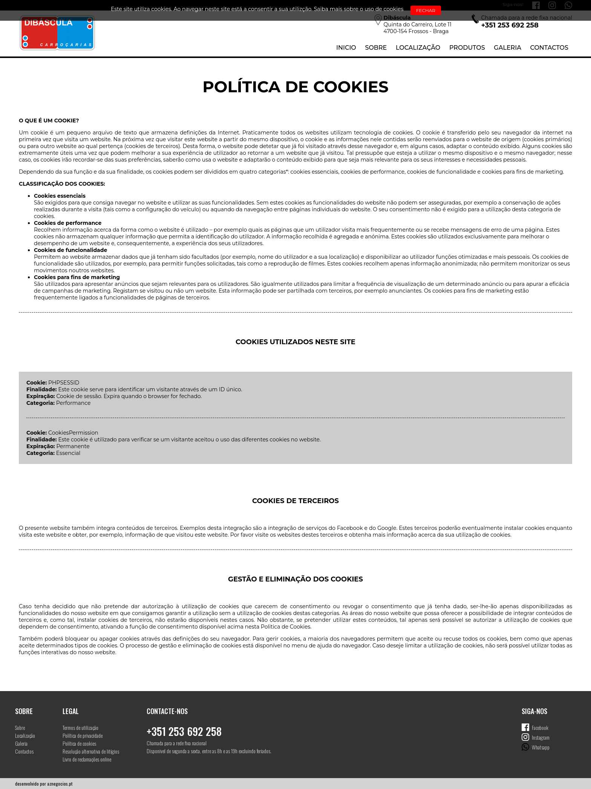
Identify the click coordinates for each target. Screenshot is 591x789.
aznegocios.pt (59, 783)
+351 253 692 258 (184, 731)
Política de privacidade (83, 735)
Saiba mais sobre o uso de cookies (359, 9)
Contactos (549, 47)
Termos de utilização (80, 727)
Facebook (540, 727)
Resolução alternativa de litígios (91, 751)
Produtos (467, 47)
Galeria (507, 47)
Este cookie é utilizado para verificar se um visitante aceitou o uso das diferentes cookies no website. (189, 439)
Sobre (376, 47)
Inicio (346, 47)
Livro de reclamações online (87, 759)
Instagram (541, 737)
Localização (418, 47)
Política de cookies (79, 743)
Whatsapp (541, 747)
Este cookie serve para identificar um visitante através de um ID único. (150, 389)
